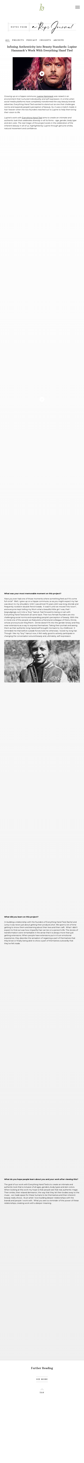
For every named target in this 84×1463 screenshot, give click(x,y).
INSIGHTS (45, 40)
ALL (7, 40)
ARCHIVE (59, 40)
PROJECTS (18, 40)
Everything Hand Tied (32, 118)
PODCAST (32, 40)
